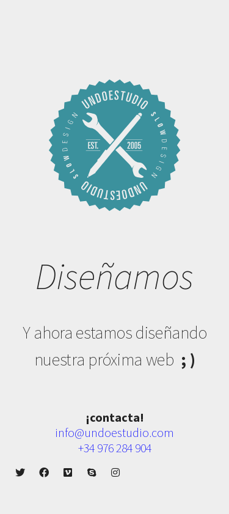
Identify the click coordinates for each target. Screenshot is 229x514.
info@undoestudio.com (114, 432)
